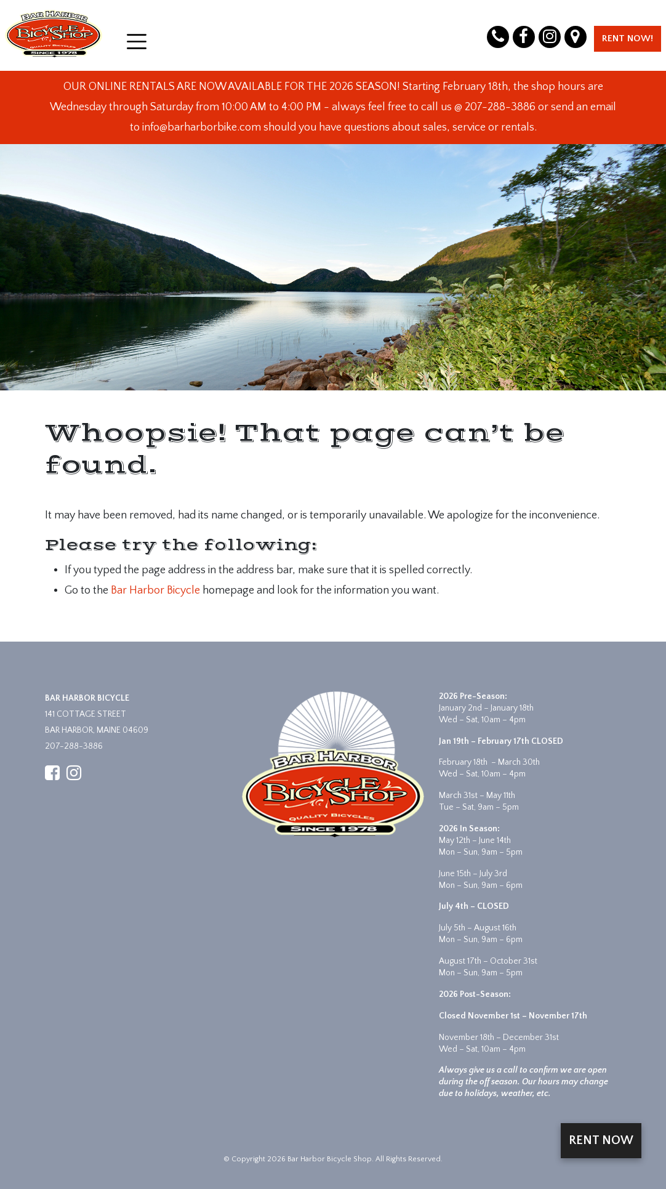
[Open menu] (137, 41)
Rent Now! (627, 38)
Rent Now (601, 1140)
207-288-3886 (74, 746)
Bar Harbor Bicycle (155, 590)
